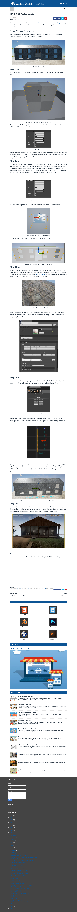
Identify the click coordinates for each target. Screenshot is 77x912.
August (13, 835)
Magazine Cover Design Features (19, 850)
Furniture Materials (16, 875)
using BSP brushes (48, 580)
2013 (11, 903)
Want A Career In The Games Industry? (21, 882)
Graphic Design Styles (22, 715)
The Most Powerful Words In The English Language (24, 852)
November (14, 830)
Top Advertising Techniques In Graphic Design (23, 855)
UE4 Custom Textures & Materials (19, 896)
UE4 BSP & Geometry (16, 895)
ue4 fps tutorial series (32, 580)
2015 (11, 900)
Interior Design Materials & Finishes (26, 748)
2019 (11, 822)
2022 (11, 817)
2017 (11, 825)
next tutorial (15, 549)
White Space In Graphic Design (19, 857)
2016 (11, 827)
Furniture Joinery (15, 873)
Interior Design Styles (22, 699)
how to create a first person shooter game (48, 23)
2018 (11, 824)
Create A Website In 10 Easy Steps (26, 723)
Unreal (41, 580)
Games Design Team (16, 885)
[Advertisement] (38, 565)
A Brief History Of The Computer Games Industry (23, 862)
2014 (11, 901)
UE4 (17, 580)
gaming (13, 580)
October (13, 832)
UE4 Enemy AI (14, 890)
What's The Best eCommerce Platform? (20, 641)
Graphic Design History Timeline (25, 764)
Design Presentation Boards (24, 731)
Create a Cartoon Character (18, 853)
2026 (11, 810)
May (12, 840)
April (12, 842)
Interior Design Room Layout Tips (26, 740)
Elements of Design (16, 858)
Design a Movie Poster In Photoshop (27, 756)
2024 (11, 814)
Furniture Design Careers (17, 877)
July (12, 837)
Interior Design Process (17, 872)
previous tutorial (32, 270)
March (13, 844)
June (12, 839)
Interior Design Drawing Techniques (20, 865)
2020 (11, 820)
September (14, 834)
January (13, 898)
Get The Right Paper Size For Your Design (21, 880)
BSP (9, 580)
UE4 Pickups (14, 893)
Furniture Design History (23, 691)
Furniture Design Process (17, 878)
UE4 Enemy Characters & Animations (20, 888)
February (13, 845)
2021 (11, 819)
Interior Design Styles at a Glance (19, 848)
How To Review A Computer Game (20, 883)
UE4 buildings (22, 580)
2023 (11, 815)
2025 (11, 812)
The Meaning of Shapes (17, 860)
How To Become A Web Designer (25, 707)
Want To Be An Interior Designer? (19, 863)
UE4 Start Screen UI (16, 886)
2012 (11, 905)
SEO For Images (15, 847)
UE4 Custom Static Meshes (18, 891)
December (14, 829)
